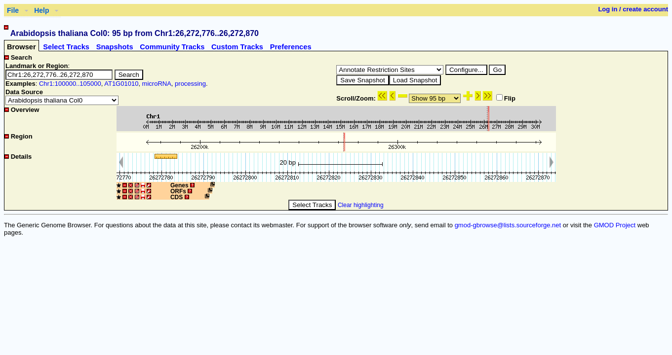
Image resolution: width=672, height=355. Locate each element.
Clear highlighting (361, 205)
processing (190, 83)
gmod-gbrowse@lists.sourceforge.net (508, 225)
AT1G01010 (121, 83)
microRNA (156, 83)
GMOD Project (615, 225)
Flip (505, 98)
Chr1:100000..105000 (70, 83)
